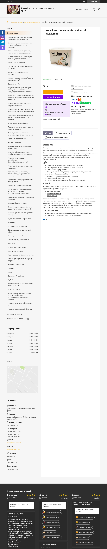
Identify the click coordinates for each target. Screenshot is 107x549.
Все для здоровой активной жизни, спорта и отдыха (21, 285)
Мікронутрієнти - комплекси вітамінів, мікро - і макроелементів (20, 134)
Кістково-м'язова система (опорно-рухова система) (20, 79)
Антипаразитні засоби (32, 22)
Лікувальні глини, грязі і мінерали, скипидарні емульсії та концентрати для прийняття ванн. (20, 90)
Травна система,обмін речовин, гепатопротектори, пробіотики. (19, 52)
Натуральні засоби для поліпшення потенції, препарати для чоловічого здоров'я (21, 98)
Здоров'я (11, 243)
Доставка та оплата (14, 314)
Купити (53, 92)
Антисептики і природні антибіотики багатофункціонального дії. (18, 160)
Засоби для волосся (15, 251)
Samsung (11, 268)
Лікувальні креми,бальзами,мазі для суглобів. (19, 147)
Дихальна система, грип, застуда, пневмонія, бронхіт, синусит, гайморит (20, 45)
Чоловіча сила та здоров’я (17, 226)
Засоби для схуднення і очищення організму (20, 67)
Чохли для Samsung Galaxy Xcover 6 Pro (20, 304)
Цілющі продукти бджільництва (20, 185)
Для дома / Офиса (14, 289)
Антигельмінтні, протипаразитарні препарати (20, 167)
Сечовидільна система (16, 62)
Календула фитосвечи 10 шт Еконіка (19, 505)
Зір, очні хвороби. (14, 84)
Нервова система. (14, 142)
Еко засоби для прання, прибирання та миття (21, 198)
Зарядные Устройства (16, 276)
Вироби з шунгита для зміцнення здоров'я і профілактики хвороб (20, 208)
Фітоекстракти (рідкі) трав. (18, 123)
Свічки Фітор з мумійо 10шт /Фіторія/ (85, 510)
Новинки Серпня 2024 (16, 264)
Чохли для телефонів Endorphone (20, 309)
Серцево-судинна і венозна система (18, 73)
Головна (79, 9)
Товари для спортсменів (17, 247)
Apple (10, 272)
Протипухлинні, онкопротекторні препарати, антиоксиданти (20, 38)
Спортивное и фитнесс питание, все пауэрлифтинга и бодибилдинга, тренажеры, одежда (19, 296)
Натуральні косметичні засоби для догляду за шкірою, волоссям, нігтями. (20, 117)
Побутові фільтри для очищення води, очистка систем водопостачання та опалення (20, 191)
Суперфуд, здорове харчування (19, 219)
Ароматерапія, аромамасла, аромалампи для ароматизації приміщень (19, 174)
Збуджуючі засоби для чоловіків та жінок (20, 231)
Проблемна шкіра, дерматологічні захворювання (20, 181)
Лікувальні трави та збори (17, 203)
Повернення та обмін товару (18, 319)
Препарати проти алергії (17, 139)
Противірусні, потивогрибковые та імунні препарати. (20, 128)
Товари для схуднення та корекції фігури (20, 260)
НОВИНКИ (11, 222)
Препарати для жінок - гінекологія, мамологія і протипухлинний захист (21, 110)
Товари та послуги (16, 22)
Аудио (10, 280)
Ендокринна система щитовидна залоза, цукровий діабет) (20, 58)
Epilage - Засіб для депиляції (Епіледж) (52, 505)
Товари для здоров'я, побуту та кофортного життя (19, 105)
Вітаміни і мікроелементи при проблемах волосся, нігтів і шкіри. (20, 153)
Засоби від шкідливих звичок (18, 240)
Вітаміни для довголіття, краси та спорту (20, 214)
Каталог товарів (13, 33)
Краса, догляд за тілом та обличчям (21, 255)
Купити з (53, 97)
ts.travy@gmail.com (13, 449)
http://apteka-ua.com (14, 442)
